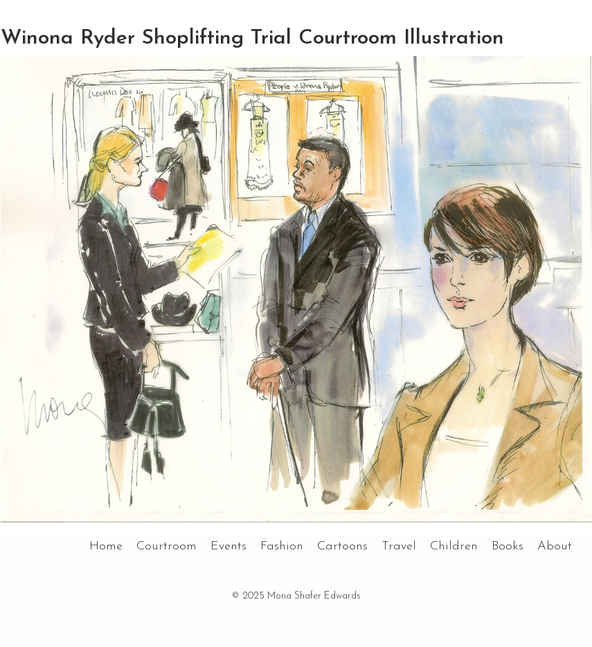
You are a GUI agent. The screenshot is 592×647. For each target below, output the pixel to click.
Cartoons (342, 546)
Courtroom (166, 546)
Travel (399, 546)
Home (106, 546)
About (554, 546)
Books (507, 546)
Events (228, 546)
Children (454, 546)
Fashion (281, 546)
